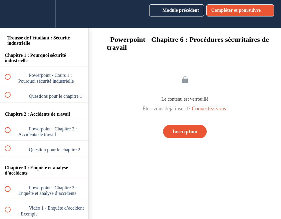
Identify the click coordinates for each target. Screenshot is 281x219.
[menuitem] (44, 14)
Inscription (184, 132)
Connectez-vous (209, 109)
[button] (11, 14)
